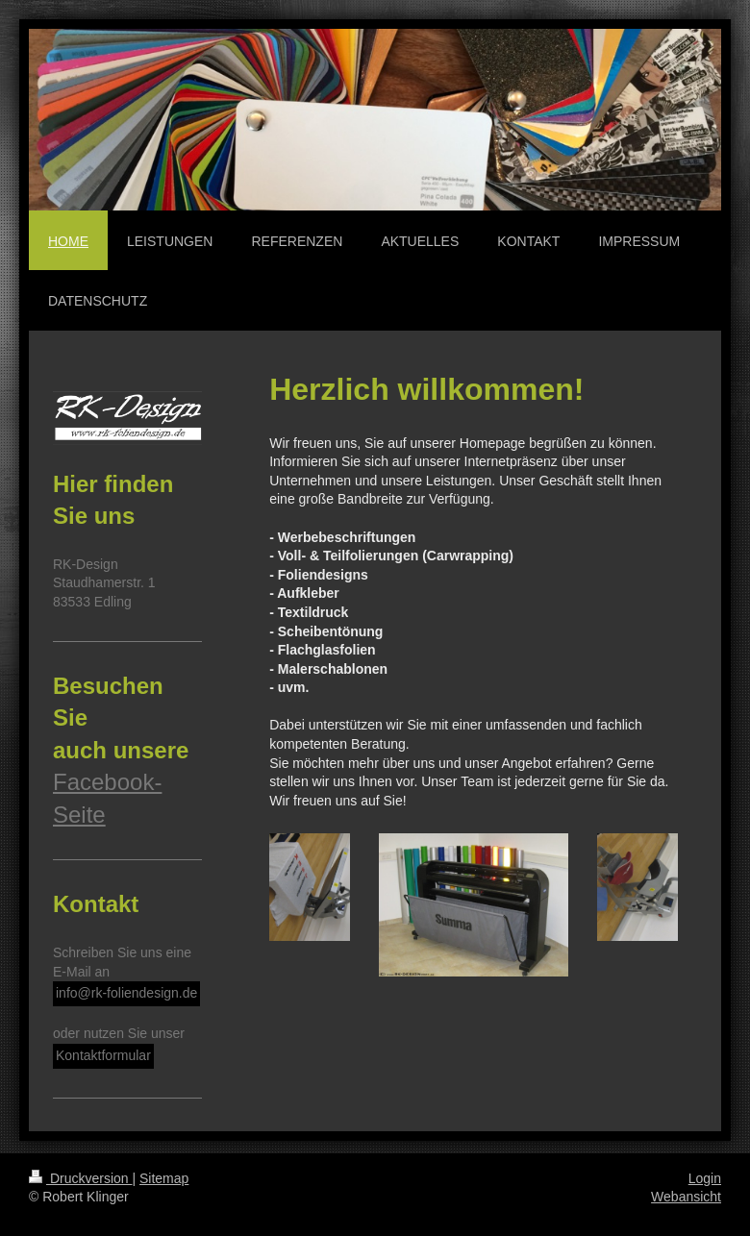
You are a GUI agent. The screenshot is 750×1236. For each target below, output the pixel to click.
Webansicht (686, 1196)
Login (704, 1178)
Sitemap (163, 1178)
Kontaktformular (103, 1055)
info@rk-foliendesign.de (126, 993)
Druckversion (80, 1178)
